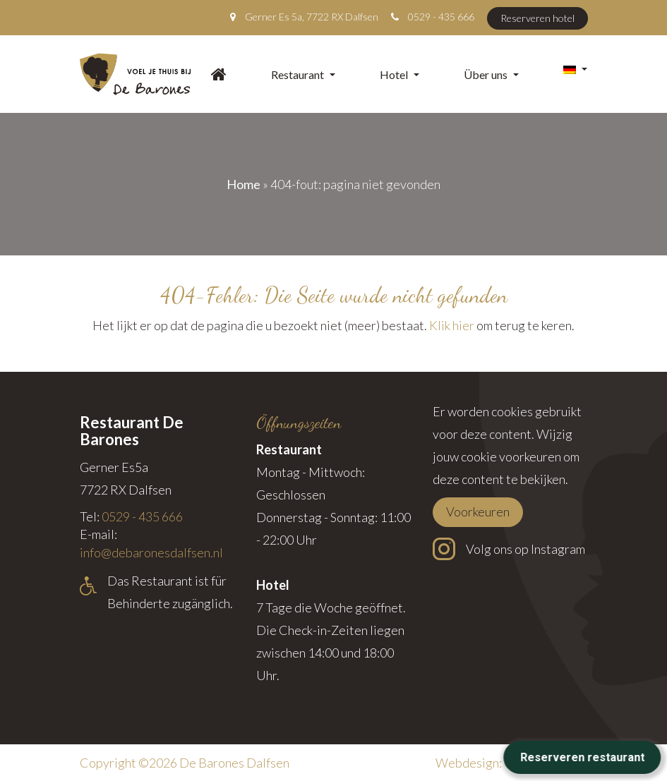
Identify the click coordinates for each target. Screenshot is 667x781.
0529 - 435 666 (441, 17)
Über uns (491, 74)
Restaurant (303, 74)
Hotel (399, 74)
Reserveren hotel (537, 18)
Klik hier (451, 325)
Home (243, 184)
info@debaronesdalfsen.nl (151, 552)
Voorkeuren (478, 511)
